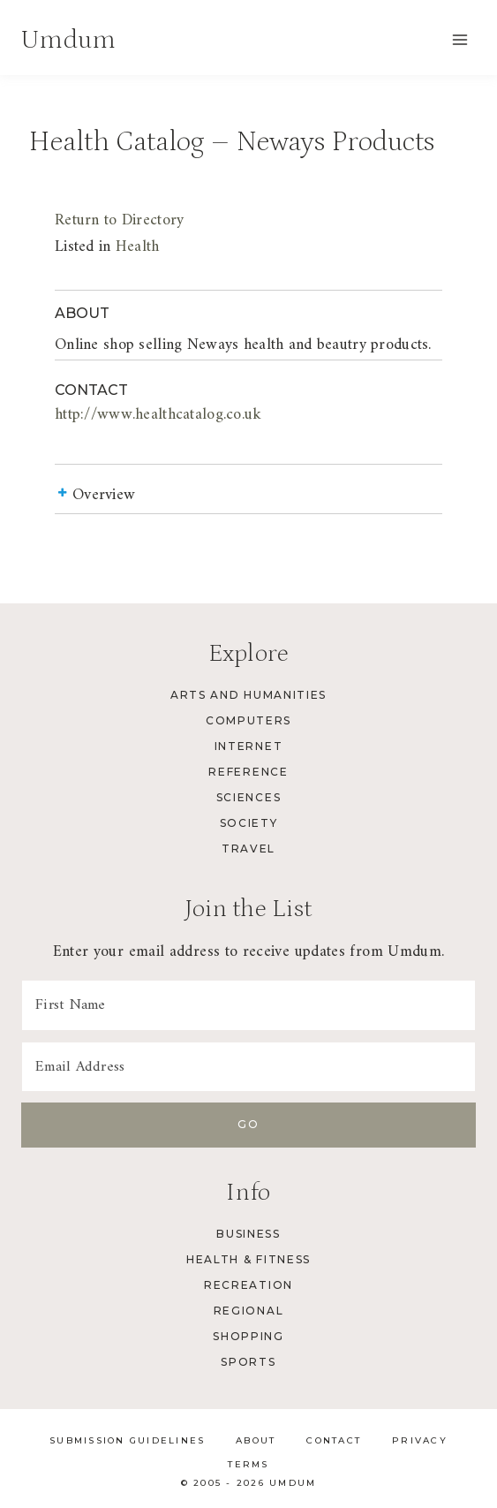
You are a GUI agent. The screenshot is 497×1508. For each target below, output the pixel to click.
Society (249, 823)
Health (138, 247)
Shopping (248, 1336)
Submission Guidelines (127, 1440)
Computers (248, 720)
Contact (333, 1440)
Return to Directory (119, 220)
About (255, 1440)
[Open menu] (459, 39)
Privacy (420, 1440)
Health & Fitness (248, 1259)
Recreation (248, 1285)
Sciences (248, 797)
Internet (248, 746)
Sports (248, 1361)
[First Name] (248, 1005)
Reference (248, 771)
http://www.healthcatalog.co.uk (158, 414)
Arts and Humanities (248, 694)
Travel (248, 848)
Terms (248, 1464)
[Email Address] (248, 1067)
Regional (248, 1310)
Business (248, 1233)
